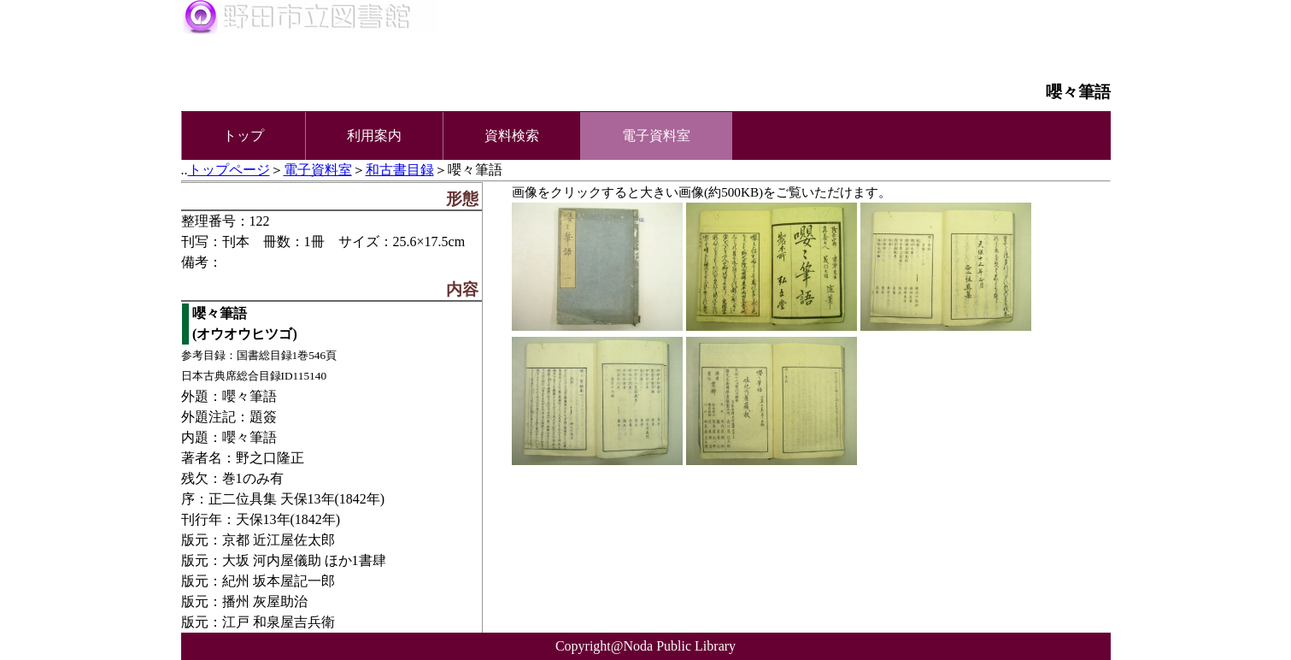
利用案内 (374, 135)
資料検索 (511, 135)
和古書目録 (400, 169)
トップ (243, 135)
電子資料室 (318, 169)
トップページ (229, 169)
